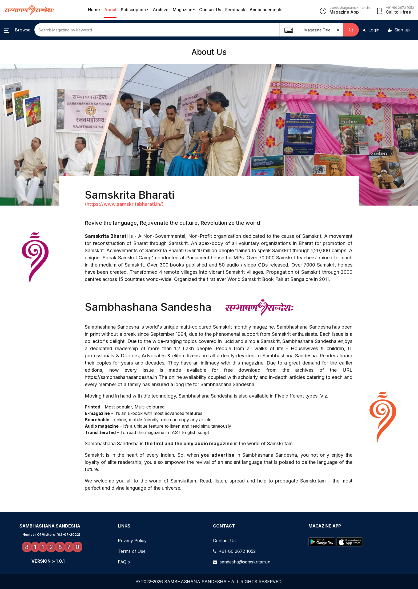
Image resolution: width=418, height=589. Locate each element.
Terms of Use (132, 551)
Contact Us (210, 9)
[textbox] (288, 29)
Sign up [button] (399, 29)
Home (94, 9)
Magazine (182, 9)
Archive (160, 9)
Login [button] (371, 29)
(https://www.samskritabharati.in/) (124, 204)
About (110, 9)
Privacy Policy (132, 540)
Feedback (235, 9)
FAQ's (124, 562)
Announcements (266, 9)
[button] (17, 29)
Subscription (133, 9)
